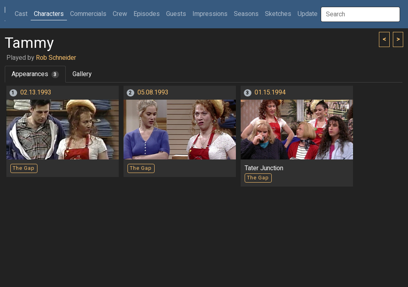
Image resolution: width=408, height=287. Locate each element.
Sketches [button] (278, 14)
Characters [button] (49, 14)
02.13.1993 (35, 92)
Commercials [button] (88, 14)
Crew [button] (120, 14)
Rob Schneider (56, 58)
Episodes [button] (146, 14)
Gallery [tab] (82, 74)
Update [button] (308, 14)
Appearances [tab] (35, 74)
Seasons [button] (246, 14)
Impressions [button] (210, 14)
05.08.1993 (153, 92)
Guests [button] (176, 14)
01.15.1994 (270, 92)
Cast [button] (23, 14)
